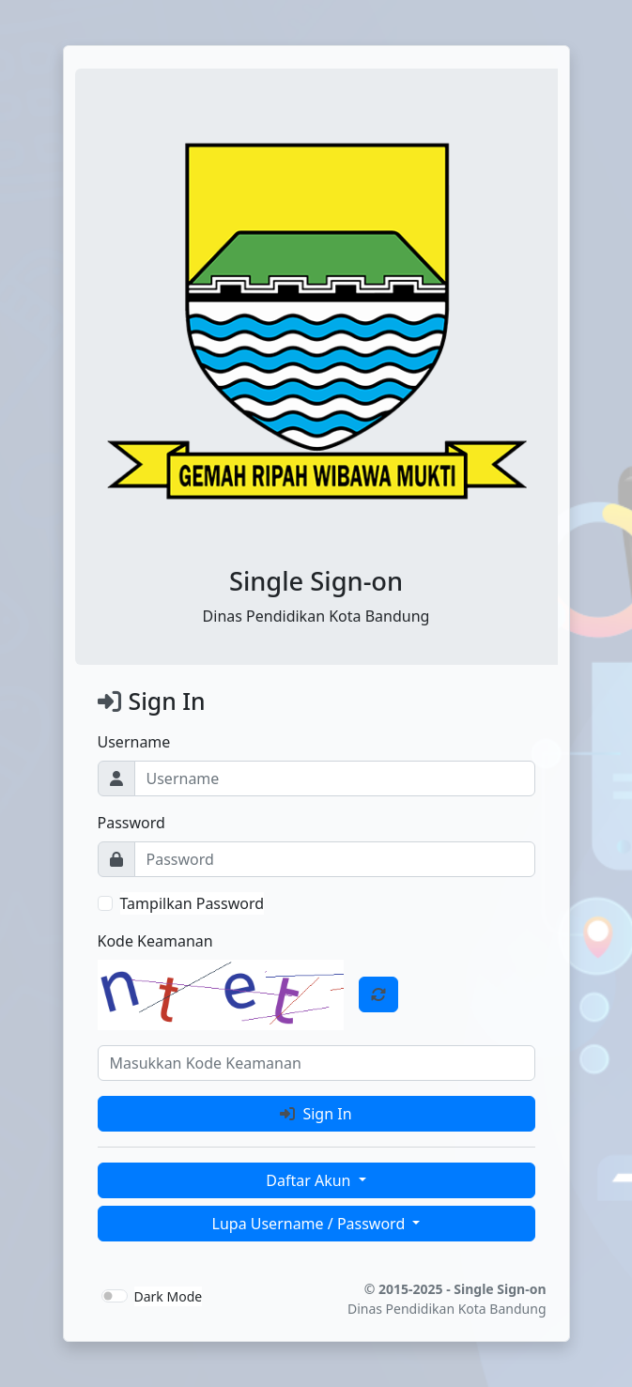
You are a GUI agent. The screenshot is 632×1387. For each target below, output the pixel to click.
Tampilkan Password (192, 903)
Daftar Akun (310, 1180)
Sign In (315, 1113)
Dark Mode (168, 1296)
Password (131, 822)
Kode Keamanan (155, 941)
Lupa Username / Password (310, 1223)
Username (134, 742)
